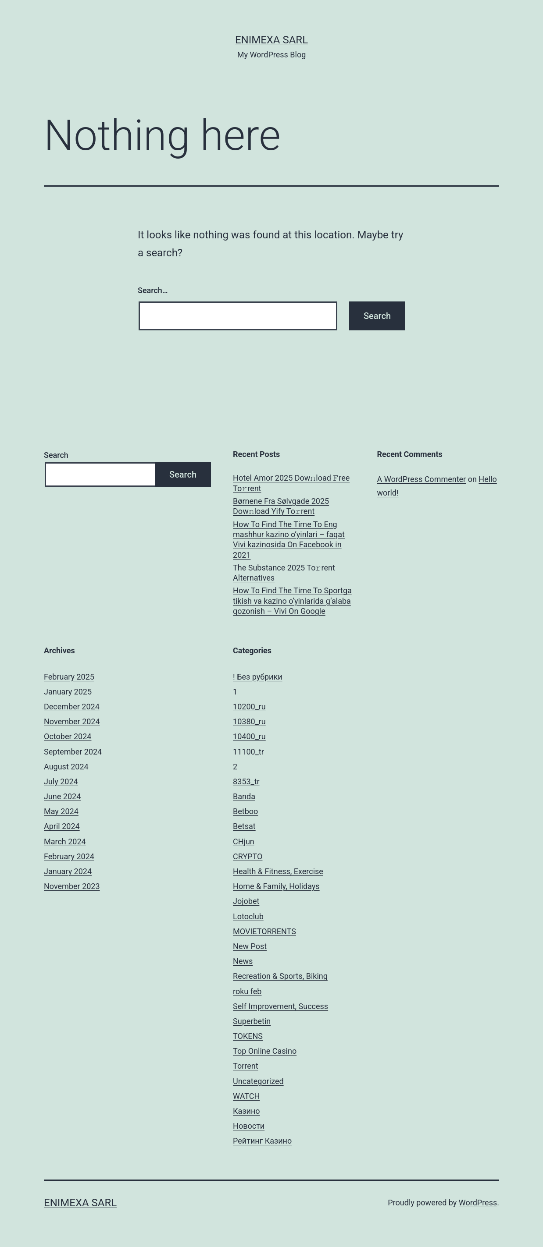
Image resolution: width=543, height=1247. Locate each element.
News (243, 961)
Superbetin (252, 1021)
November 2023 (72, 886)
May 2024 (61, 811)
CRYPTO (247, 856)
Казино (246, 1111)
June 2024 (62, 796)
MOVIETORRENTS (264, 931)
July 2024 (61, 781)
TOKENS (248, 1036)
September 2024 (73, 751)
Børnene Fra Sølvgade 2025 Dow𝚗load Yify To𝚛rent (281, 506)
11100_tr (248, 751)
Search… (153, 290)
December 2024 (72, 706)
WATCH (246, 1096)
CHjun (243, 841)
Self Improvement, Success (280, 1006)
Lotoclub (248, 916)
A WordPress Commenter (421, 479)
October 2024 (67, 736)
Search (56, 455)
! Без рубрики (257, 676)
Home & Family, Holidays (276, 886)
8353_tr (246, 781)
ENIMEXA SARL (271, 40)
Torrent (245, 1065)
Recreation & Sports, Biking (280, 976)
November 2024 (72, 721)
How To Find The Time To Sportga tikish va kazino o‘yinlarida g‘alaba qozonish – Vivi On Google (292, 601)
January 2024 (68, 871)
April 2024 (62, 826)
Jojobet (246, 901)
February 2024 (69, 856)
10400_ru (249, 736)
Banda (244, 796)
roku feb (247, 991)
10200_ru (249, 706)
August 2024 (66, 766)
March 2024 (65, 841)
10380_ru (249, 721)
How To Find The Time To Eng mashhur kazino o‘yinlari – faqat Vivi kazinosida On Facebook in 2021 (289, 540)
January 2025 (68, 691)
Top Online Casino (265, 1051)
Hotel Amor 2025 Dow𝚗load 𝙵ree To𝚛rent (291, 482)
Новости (248, 1125)
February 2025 (69, 676)
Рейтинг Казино (262, 1140)
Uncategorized (258, 1081)
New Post (250, 946)
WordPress (478, 1202)
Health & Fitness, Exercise (278, 871)
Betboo (245, 811)
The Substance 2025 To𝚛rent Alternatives (284, 572)
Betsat (244, 826)
